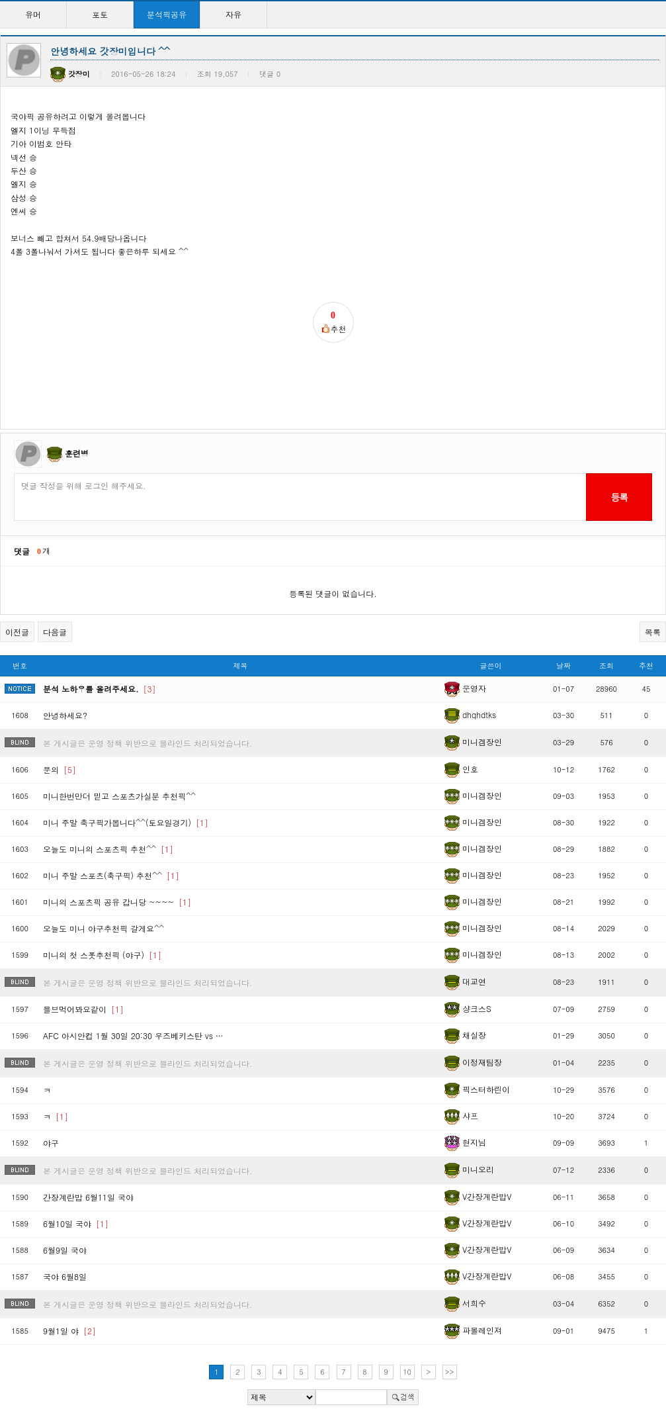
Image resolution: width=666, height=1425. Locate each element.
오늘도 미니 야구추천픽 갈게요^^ (103, 928)
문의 (59, 769)
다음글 (55, 631)
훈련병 (77, 453)
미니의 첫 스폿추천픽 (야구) (102, 954)
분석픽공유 (167, 14)
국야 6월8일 (65, 1276)
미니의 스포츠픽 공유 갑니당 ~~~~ (117, 901)
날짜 (563, 665)
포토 (100, 14)
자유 (233, 14)
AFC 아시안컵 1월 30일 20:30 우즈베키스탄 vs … (133, 1035)
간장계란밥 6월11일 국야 (88, 1197)
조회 (606, 665)
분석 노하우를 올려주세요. (99, 688)
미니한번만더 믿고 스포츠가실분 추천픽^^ (119, 796)
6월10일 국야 (75, 1223)
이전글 (17, 631)
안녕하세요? (65, 715)
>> (449, 1372)
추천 (646, 665)
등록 (618, 497)
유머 (33, 14)
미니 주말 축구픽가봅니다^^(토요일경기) (125, 822)
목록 (653, 631)
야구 (51, 1142)
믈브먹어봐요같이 (83, 1009)
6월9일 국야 (65, 1250)
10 (407, 1372)
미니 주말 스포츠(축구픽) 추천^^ (111, 875)
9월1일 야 (69, 1330)
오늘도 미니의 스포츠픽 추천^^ (108, 848)
